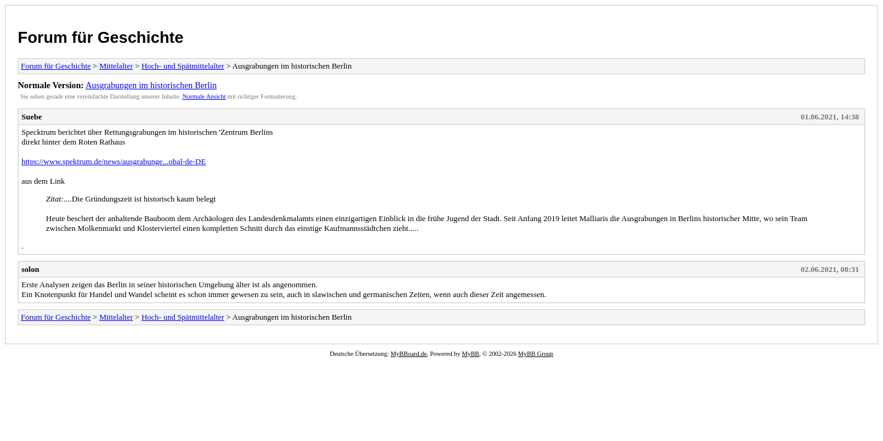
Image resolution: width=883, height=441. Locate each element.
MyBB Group (535, 353)
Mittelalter (116, 65)
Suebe (31, 116)
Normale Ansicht (204, 96)
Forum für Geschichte (100, 37)
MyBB (470, 353)
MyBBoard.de (409, 353)
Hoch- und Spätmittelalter (183, 65)
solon (30, 269)
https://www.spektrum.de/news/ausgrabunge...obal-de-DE (113, 161)
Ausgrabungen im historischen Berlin (150, 85)
